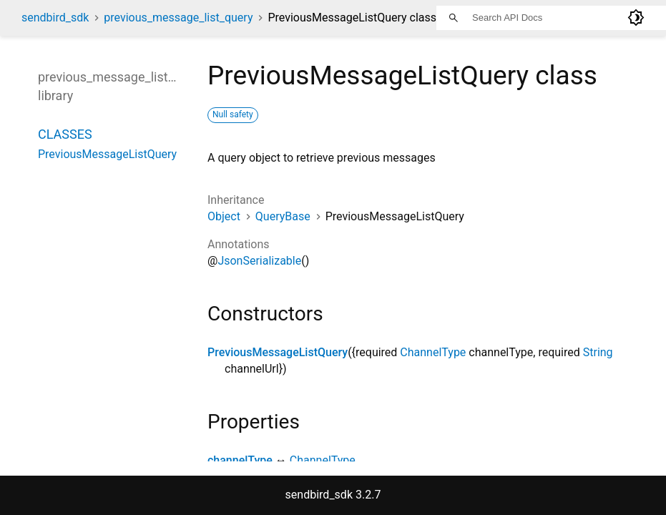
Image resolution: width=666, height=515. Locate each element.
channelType (240, 460)
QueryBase (282, 216)
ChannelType (433, 352)
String (598, 352)
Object (223, 216)
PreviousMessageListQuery (277, 352)
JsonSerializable (259, 261)
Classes (65, 134)
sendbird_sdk (55, 17)
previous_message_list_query (178, 17)
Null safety (232, 114)
